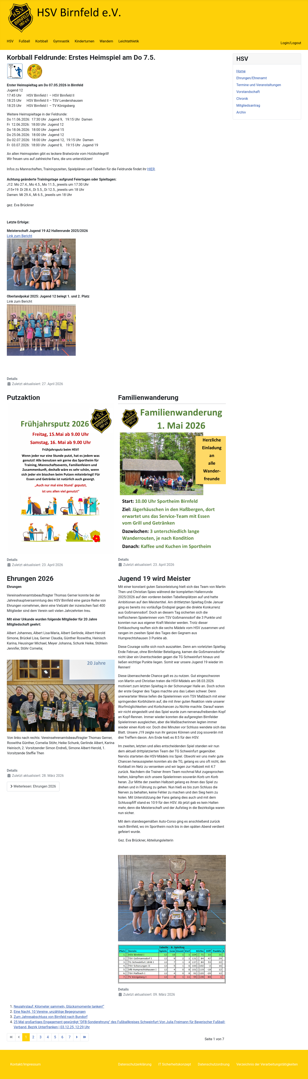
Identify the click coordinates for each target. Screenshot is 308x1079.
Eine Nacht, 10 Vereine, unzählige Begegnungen (50, 1012)
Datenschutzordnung (214, 1064)
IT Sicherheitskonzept (174, 1064)
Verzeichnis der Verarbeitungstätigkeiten (267, 1064)
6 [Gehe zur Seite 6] (62, 1037)
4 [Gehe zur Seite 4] (48, 1037)
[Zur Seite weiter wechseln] (76, 1037)
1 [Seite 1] (26, 1037)
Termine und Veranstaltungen (258, 85)
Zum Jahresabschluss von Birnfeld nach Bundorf (50, 1017)
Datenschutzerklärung (134, 1064)
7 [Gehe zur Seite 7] (70, 1037)
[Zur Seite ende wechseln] (84, 1037)
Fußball (24, 41)
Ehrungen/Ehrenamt (251, 78)
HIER (151, 169)
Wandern (106, 41)
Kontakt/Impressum (25, 1064)
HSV (10, 41)
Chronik (242, 99)
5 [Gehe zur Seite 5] (55, 1037)
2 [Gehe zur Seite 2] (33, 1037)
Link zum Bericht (19, 236)
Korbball (41, 41)
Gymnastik (61, 41)
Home (241, 71)
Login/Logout (291, 43)
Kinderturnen (84, 41)
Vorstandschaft (248, 92)
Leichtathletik (128, 41)
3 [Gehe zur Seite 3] (40, 1037)
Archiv (241, 112)
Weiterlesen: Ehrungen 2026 (33, 786)
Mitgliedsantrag (248, 105)
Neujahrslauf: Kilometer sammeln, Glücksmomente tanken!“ (59, 1006)
